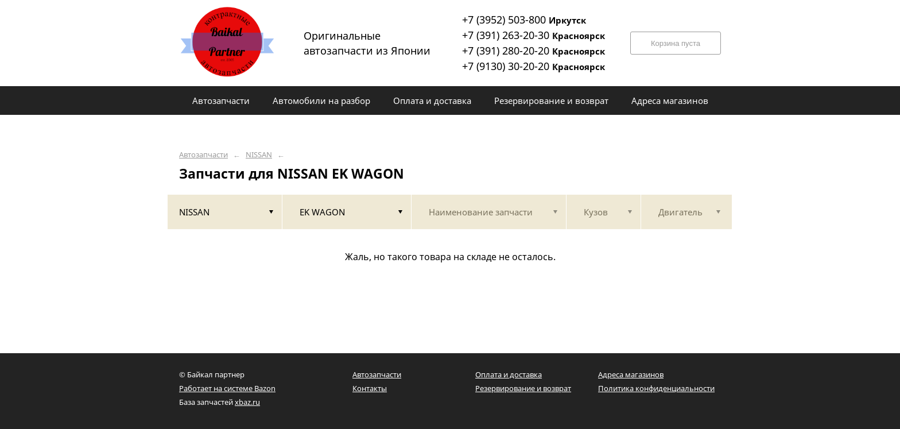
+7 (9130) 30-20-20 (533, 66)
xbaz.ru (247, 402)
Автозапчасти (203, 155)
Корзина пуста (675, 43)
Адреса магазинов (631, 374)
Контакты (369, 388)
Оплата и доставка (508, 374)
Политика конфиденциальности (656, 388)
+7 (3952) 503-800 (524, 19)
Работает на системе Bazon (227, 388)
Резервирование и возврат (523, 388)
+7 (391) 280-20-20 (533, 50)
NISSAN (259, 155)
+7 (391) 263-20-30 (533, 35)
